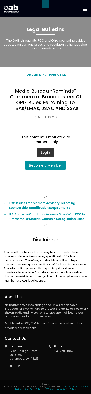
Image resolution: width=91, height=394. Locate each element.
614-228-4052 (63, 351)
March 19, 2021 (48, 117)
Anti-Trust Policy (33, 389)
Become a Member (45, 165)
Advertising (37, 75)
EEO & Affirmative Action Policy (61, 389)
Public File (57, 75)
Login (45, 152)
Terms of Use (71, 386)
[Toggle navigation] (85, 9)
